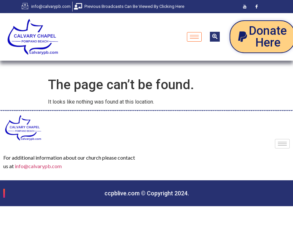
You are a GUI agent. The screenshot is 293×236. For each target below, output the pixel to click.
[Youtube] (244, 6)
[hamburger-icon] (194, 37)
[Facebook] (256, 6)
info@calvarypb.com (38, 166)
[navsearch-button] (215, 37)
